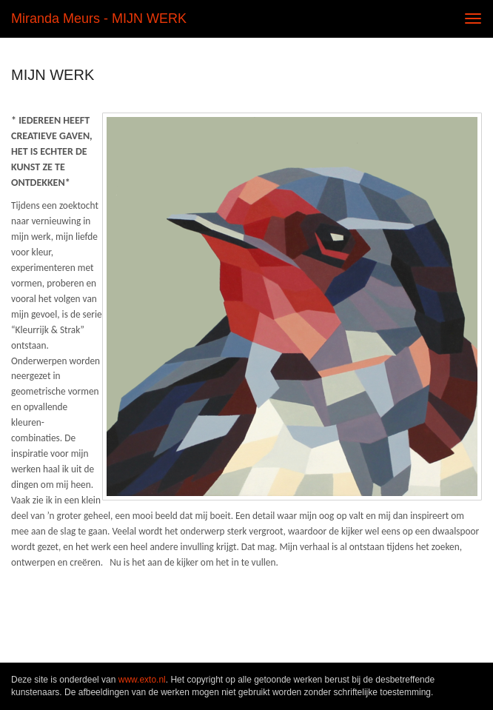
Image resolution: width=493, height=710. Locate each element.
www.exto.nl (142, 679)
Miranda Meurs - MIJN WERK (99, 18)
